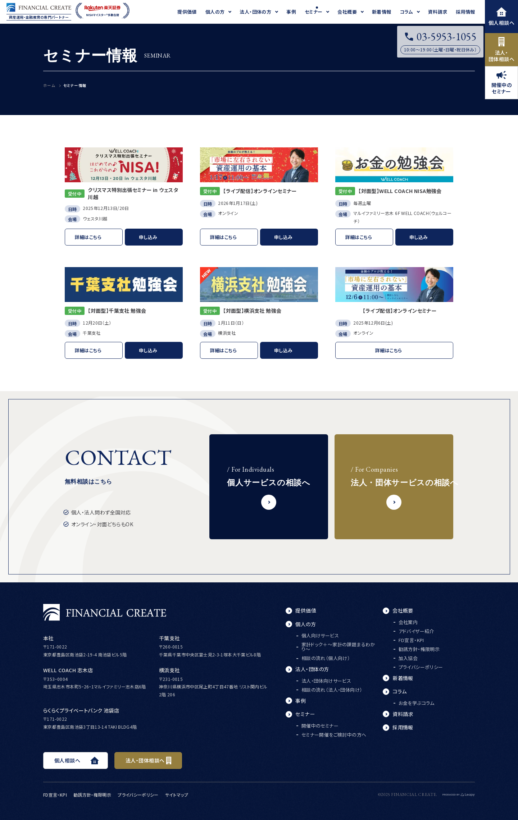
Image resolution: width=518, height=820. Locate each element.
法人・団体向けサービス (326, 680)
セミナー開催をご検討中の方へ (333, 734)
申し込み (148, 237)
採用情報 (402, 727)
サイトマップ (176, 795)
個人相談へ (501, 16)
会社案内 (408, 622)
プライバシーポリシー (421, 667)
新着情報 (402, 678)
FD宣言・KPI (411, 640)
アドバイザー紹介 (416, 631)
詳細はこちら (88, 237)
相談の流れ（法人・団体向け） (331, 689)
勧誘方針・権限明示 (419, 649)
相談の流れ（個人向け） (325, 658)
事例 (300, 700)
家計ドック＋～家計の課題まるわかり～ (338, 646)
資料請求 (402, 714)
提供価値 (305, 610)
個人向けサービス (320, 635)
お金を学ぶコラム (417, 703)
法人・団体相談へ (501, 50)
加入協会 (408, 658)
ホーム (49, 85)
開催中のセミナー (501, 83)
